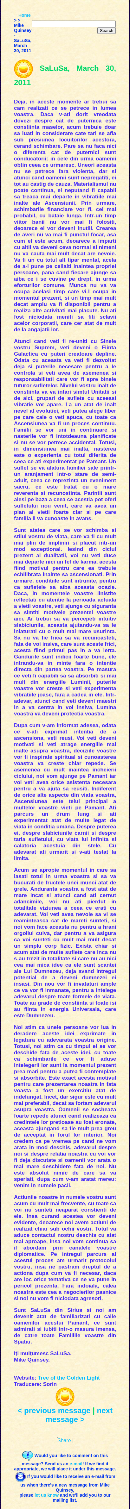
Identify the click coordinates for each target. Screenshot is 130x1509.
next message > (78, 1415)
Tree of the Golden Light (69, 1378)
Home (24, 15)
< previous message (53, 1410)
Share (64, 1440)
